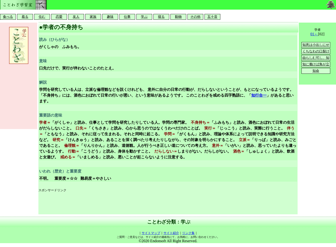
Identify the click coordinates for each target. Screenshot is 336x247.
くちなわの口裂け (315, 51)
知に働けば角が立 (315, 64)
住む (42, 17)
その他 (195, 17)
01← (314, 34)
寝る (161, 17)
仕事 (127, 17)
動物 (178, 17)
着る (25, 17)
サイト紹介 (171, 233)
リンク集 (188, 233)
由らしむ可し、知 (315, 58)
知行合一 (259, 95)
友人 (76, 17)
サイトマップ (151, 233)
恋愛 (59, 17)
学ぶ (144, 17)
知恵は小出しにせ (315, 45)
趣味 (110, 17)
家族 (93, 17)
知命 (315, 71)
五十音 (212, 17)
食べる (8, 17)
